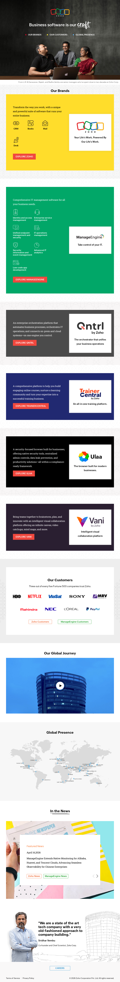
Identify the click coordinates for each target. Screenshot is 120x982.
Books (31, 129)
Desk (16, 145)
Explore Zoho (24, 156)
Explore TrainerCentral (31, 406)
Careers (60, 968)
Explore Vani (24, 537)
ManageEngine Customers (75, 622)
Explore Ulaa (24, 473)
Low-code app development (20, 268)
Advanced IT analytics (40, 251)
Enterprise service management (43, 219)
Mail (45, 129)
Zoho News (34, 876)
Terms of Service (13, 978)
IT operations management (40, 234)
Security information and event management (22, 252)
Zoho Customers (40, 622)
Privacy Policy (28, 978)
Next (97, 876)
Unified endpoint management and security (21, 235)
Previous (94, 876)
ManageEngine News (56, 876)
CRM (16, 129)
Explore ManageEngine (30, 279)
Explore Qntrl (25, 343)
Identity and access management (22, 219)
